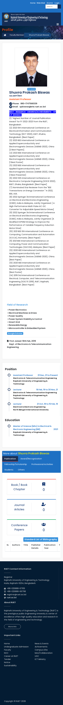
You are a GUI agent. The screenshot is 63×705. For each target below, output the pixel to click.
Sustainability (10, 665)
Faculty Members (17, 35)
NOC (6, 653)
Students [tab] (8, 469)
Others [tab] (21, 469)
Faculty (7, 649)
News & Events (41, 643)
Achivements (41, 646)
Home (32, 3)
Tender (7, 659)
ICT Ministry (40, 659)
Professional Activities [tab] (42, 464)
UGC (37, 656)
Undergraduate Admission (16, 646)
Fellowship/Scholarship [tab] (15, 464)
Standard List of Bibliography (40, 539)
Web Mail (41, 3)
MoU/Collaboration (44, 653)
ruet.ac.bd (11, 597)
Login (57, 3)
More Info (12, 626)
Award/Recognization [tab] (31, 458)
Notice (7, 662)
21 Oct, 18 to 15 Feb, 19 (47, 404)
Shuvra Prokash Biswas (39, 35)
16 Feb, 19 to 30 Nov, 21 (47, 389)
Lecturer (17, 389)
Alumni (50, 3)
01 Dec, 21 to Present (48, 375)
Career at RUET (11, 656)
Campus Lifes (41, 649)
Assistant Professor (23, 375)
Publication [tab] (10, 458)
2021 (55, 429)
